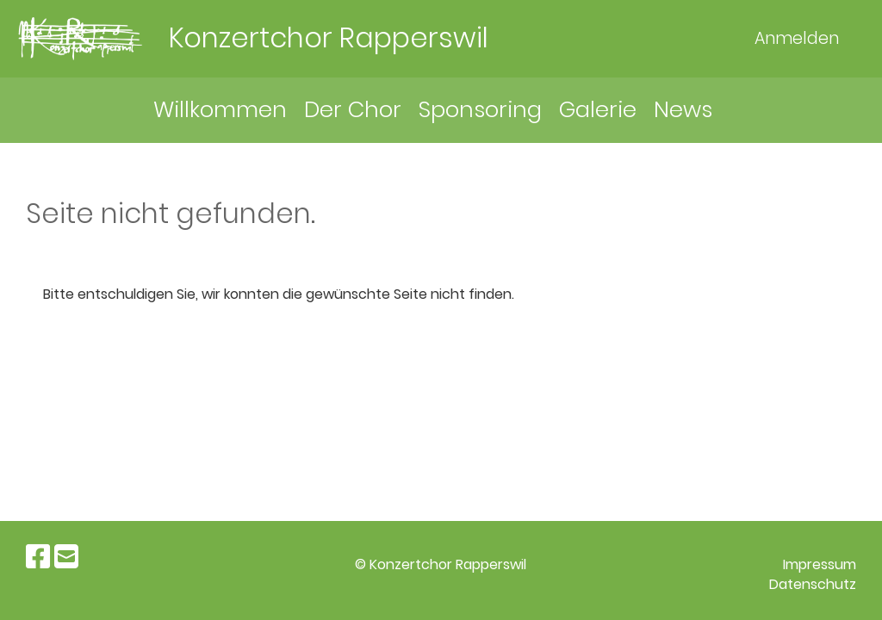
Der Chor (352, 109)
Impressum (819, 564)
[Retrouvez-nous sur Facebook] (38, 556)
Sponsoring (480, 109)
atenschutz (817, 584)
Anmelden (797, 38)
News (683, 109)
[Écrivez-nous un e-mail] (66, 556)
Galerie (598, 109)
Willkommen (220, 109)
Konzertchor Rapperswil (328, 38)
